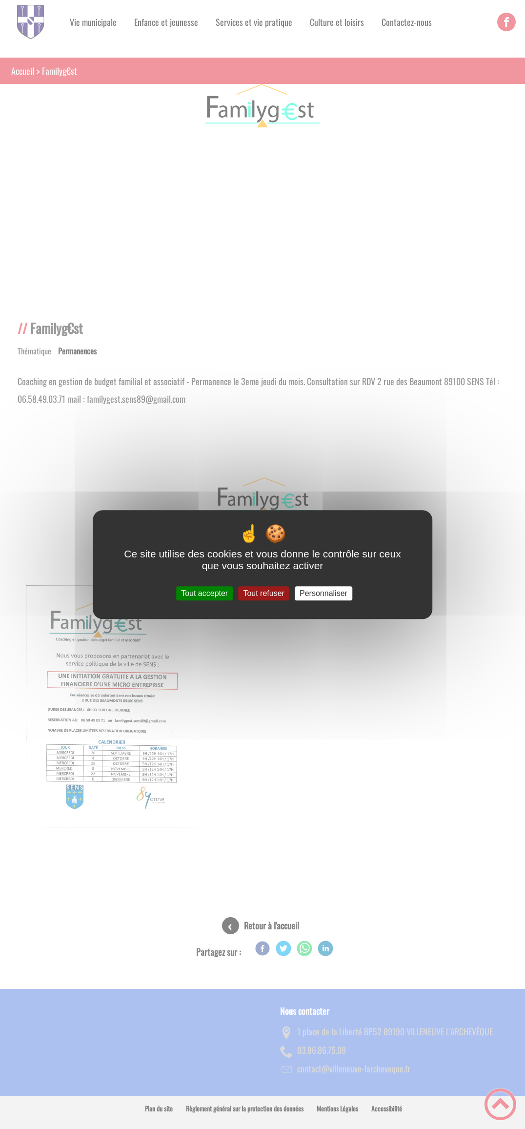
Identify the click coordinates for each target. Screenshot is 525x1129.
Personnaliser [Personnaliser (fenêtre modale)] (323, 593)
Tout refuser (263, 593)
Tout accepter (204, 593)
